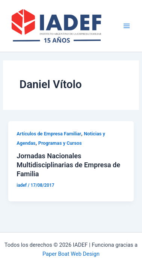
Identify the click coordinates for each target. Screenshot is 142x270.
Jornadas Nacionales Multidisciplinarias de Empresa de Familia (68, 164)
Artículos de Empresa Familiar (49, 133)
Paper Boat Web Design (71, 253)
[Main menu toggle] (126, 26)
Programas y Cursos (60, 143)
